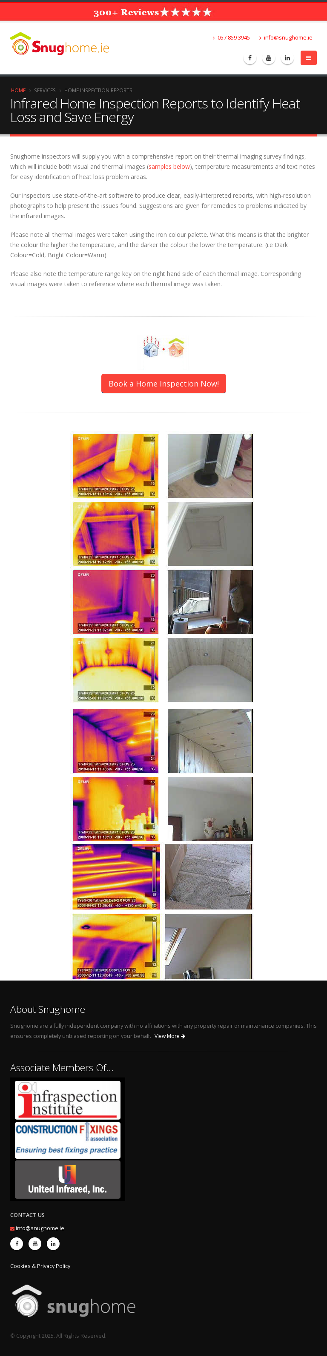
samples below (169, 166)
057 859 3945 (231, 37)
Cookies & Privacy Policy (40, 1266)
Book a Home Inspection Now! (164, 383)
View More (170, 1036)
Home (18, 90)
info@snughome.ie (286, 37)
